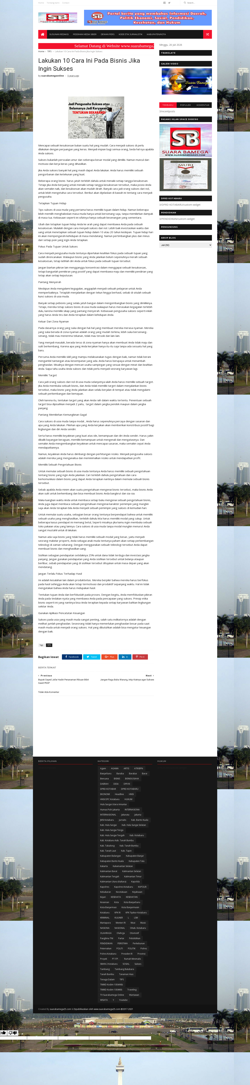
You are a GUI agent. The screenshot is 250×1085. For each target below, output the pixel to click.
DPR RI (127, 783)
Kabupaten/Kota (156, 34)
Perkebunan (139, 943)
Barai (144, 773)
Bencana (104, 778)
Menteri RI (121, 922)
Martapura (105, 922)
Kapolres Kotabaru (123, 886)
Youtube (123, 999)
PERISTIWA (123, 943)
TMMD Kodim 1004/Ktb (111, 984)
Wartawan (134, 994)
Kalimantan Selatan (131, 871)
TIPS (49, 51)
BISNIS (117, 778)
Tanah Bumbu (107, 974)
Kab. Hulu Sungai (108, 825)
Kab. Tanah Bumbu (129, 845)
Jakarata (125, 814)
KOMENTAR (203, 105)
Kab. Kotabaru (137, 835)
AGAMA (115, 768)
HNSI (131, 794)
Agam (103, 768)
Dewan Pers (107, 34)
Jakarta (137, 814)
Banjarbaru (105, 773)
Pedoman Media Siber (84, 34)
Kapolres (104, 886)
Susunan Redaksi (59, 34)
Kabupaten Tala (136, 861)
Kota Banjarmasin (130, 907)
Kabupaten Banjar (135, 855)
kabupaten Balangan (110, 855)
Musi (133, 922)
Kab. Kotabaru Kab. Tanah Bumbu (117, 840)
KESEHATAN (132, 896)
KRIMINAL (104, 917)
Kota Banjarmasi (108, 907)
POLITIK (131, 948)
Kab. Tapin (126, 850)
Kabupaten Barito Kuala (112, 861)
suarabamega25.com (60, 1009)
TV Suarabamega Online (112, 994)
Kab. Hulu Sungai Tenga (111, 830)
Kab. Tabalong (107, 845)
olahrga (121, 933)
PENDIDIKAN (106, 943)
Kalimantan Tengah (109, 876)
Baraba (120, 773)
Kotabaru (104, 912)
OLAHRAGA (106, 933)
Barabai (133, 773)
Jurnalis (122, 819)
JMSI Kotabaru (107, 819)
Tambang (105, 969)
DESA (116, 783)
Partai (121, 938)
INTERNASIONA (132, 809)
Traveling (131, 989)
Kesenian (104, 902)
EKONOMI (105, 794)
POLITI (119, 948)
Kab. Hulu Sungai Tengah (112, 835)
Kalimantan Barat (108, 871)
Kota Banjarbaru (132, 902)
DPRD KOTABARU (129, 788)
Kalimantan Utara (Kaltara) (113, 881)
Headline (119, 794)
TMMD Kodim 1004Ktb (111, 989)
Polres (144, 948)
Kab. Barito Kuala (139, 819)
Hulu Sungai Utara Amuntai (113, 804)
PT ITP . (115, 958)
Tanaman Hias (126, 974)
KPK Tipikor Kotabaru (136, 912)
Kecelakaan (121, 891)
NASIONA (104, 927)
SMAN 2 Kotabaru (109, 963)
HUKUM (128, 799)
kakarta (104, 866)
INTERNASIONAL (108, 814)
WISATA (104, 999)
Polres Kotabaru (108, 953)
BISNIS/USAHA (132, 778)
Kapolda (135, 881)
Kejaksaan (137, 891)
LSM (136, 917)
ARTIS (126, 768)
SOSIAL (126, 963)
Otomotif (134, 933)
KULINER (119, 917)
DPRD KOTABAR (108, 788)
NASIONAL (120, 927)
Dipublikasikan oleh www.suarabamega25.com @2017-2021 (103, 1009)
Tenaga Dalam (107, 979)
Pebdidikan (134, 938)
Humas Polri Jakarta (110, 809)
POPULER (185, 105)
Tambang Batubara (124, 969)
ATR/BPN (138, 768)
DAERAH (104, 783)
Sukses (138, 963)
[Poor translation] (12, 1033)
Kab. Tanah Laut (108, 850)
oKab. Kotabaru (138, 927)
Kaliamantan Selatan (123, 866)
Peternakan (105, 948)
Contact (65, 2)
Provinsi (141, 953)
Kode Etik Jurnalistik (130, 34)
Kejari (103, 896)
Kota (116, 902)
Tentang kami (53, 2)
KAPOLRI (142, 886)
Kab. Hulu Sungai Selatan (134, 825)
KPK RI (118, 912)
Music (143, 922)
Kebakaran (105, 891)
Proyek (103, 958)
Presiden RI (126, 953)
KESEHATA (116, 896)
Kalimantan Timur (133, 876)
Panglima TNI (106, 938)
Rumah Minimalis (132, 958)
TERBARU (168, 105)
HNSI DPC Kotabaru (109, 799)
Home (41, 2)
